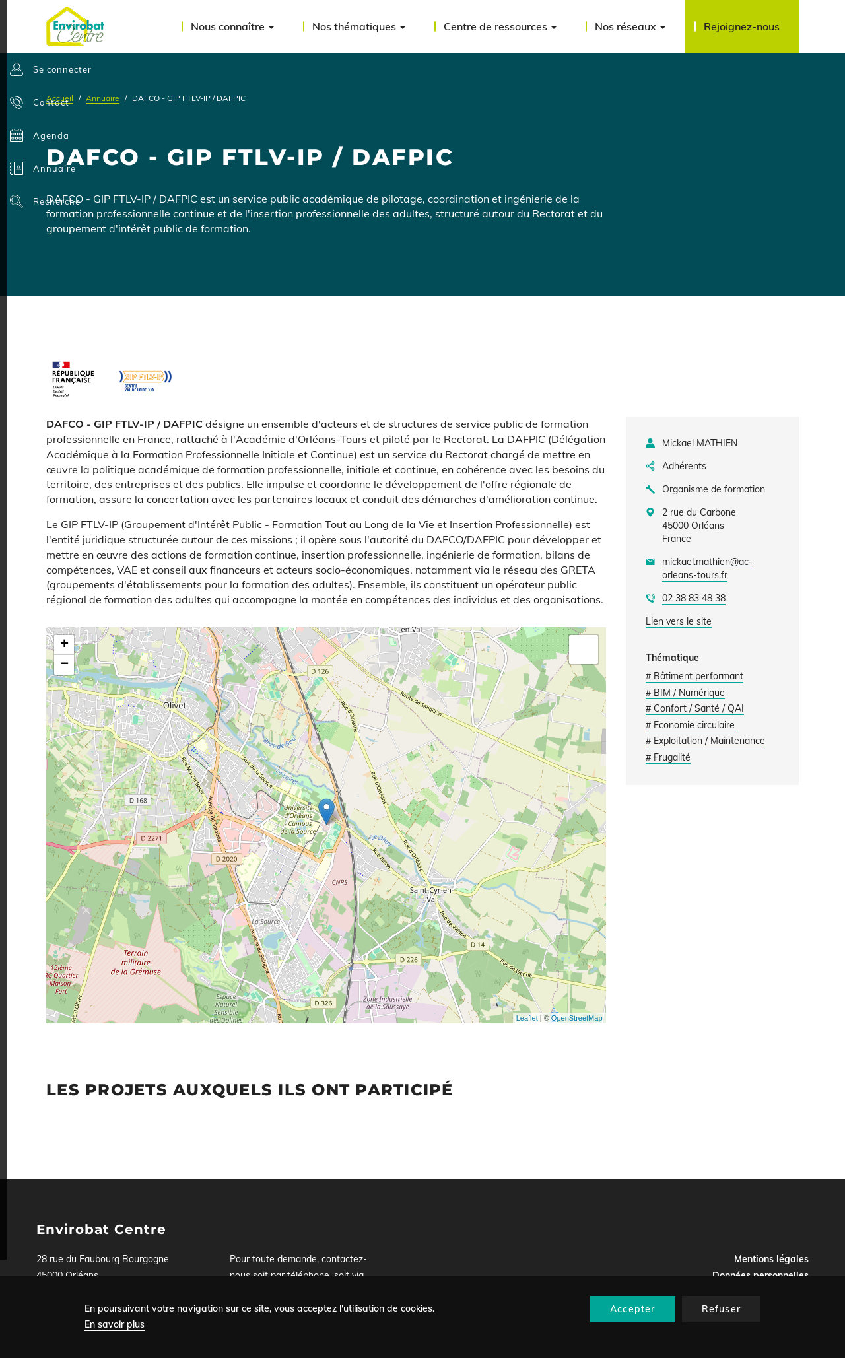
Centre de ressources (500, 26)
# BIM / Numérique (685, 692)
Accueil (59, 98)
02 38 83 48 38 (694, 598)
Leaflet (527, 1018)
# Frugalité (668, 757)
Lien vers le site (679, 621)
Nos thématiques (358, 26)
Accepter (633, 1309)
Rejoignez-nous (742, 26)
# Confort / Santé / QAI (695, 708)
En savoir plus (114, 1324)
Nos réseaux (630, 26)
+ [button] (64, 645)
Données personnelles (760, 1275)
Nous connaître (232, 26)
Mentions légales (771, 1259)
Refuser (721, 1309)
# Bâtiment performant (694, 676)
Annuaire (102, 98)
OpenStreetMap (577, 1018)
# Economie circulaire (690, 725)
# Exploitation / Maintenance (705, 741)
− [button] (64, 665)
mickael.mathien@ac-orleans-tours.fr (707, 568)
